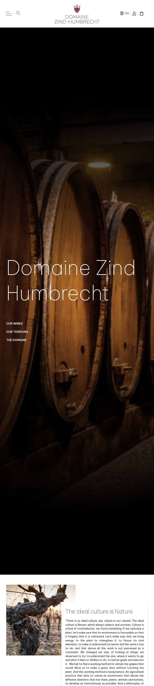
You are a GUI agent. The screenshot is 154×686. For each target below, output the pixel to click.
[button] (18, 13)
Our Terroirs (17, 333)
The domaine (16, 342)
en (127, 13)
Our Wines (14, 325)
